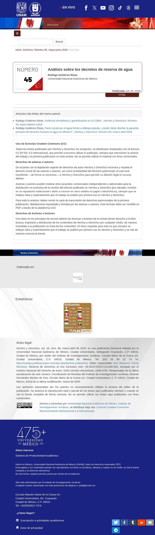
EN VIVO (67, 7)
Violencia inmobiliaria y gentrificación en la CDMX (73, 120)
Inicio (19, 49)
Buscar (59, 41)
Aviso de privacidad (29, 527)
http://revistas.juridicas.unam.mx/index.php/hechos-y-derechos (52, 363)
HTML (122, 94)
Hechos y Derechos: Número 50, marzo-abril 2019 (103, 131)
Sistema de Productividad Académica (37, 455)
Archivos (28, 49)
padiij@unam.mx (87, 485)
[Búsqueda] (35, 42)
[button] (116, 522)
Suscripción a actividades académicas (40, 520)
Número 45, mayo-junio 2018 (51, 49)
